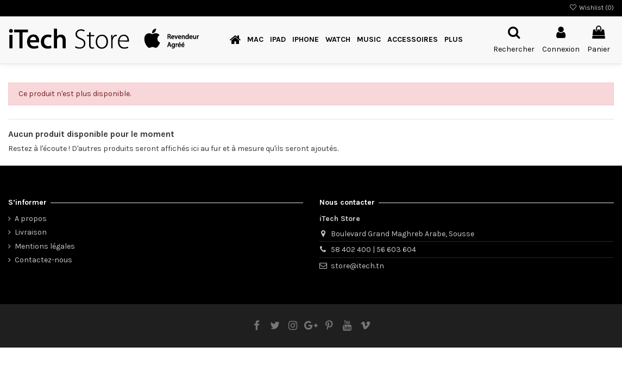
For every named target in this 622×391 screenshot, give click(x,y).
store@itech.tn (357, 265)
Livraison (31, 232)
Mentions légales (45, 246)
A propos (31, 218)
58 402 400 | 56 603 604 (373, 249)
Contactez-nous (43, 259)
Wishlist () (591, 7)
